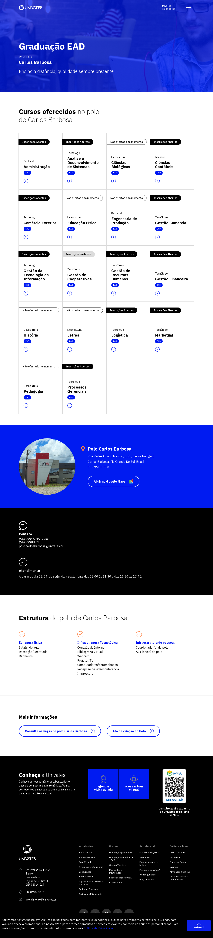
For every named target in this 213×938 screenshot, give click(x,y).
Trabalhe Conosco (88, 889)
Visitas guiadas (147, 874)
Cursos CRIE (116, 882)
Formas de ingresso (149, 852)
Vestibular (144, 857)
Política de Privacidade (98, 928)
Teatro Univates (178, 852)
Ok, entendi (199, 925)
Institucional (85, 852)
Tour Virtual (85, 862)
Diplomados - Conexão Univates (91, 883)
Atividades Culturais (180, 871)
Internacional (86, 876)
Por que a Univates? (149, 869)
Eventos (174, 866)
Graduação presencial (120, 852)
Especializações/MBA (120, 877)
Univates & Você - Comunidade (179, 878)
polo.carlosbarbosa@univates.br (41, 546)
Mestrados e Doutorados (115, 871)
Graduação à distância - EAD (121, 859)
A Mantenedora (87, 857)
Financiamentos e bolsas (148, 863)
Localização (85, 871)
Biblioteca (175, 857)
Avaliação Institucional (91, 866)
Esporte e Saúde (178, 862)
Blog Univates (146, 879)
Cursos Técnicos (117, 865)
